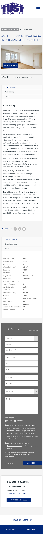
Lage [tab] (6, 96)
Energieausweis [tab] (11, 244)
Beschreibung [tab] (10, 87)
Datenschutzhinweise (14, 446)
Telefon (20, 421)
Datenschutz (10, 529)
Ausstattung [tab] (9, 92)
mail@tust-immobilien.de (16, 493)
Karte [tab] (7, 248)
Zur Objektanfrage (18, 500)
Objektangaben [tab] (11, 239)
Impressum (31, 529)
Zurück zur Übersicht (22, 520)
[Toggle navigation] (38, 8)
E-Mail (9, 421)
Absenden (31, 463)
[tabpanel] (21, 160)
